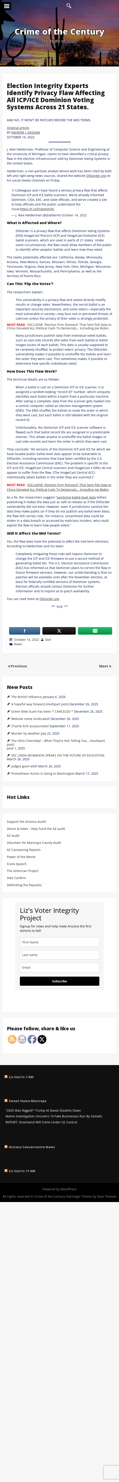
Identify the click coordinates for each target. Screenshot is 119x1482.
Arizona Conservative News (32, 1147)
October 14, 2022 (74, 215)
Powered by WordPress (60, 1189)
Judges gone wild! (24, 766)
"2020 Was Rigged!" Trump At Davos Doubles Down (43, 1110)
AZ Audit (13, 836)
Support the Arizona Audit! (26, 822)
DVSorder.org (96, 176)
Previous (19, 666)
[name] (59, 942)
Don (48, 639)
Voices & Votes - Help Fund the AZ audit (36, 829)
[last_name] (59, 955)
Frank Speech (17, 864)
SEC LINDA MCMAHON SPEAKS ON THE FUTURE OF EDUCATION (57, 755)
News (18, 644)
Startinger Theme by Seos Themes (91, 1196)
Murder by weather (25, 733)
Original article (18, 128)
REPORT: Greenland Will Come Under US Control (41, 1122)
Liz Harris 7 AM (21, 1077)
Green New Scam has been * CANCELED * (42, 712)
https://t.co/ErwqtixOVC (37, 209)
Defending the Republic (24, 885)
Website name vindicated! (30, 719)
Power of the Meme (21, 857)
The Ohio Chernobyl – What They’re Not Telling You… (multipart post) (56, 743)
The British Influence (26, 697)
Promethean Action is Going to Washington (43, 774)
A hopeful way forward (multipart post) (40, 704)
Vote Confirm (16, 878)
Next (104, 666)
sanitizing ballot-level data (76, 497)
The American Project (22, 871)
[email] (59, 967)
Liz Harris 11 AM (22, 1171)
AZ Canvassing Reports (24, 850)
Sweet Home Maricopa (27, 1101)
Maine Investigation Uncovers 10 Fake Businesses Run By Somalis (54, 1116)
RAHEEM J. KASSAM (25, 132)
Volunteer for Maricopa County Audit (34, 843)
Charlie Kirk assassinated (30, 726)
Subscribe (59, 981)
